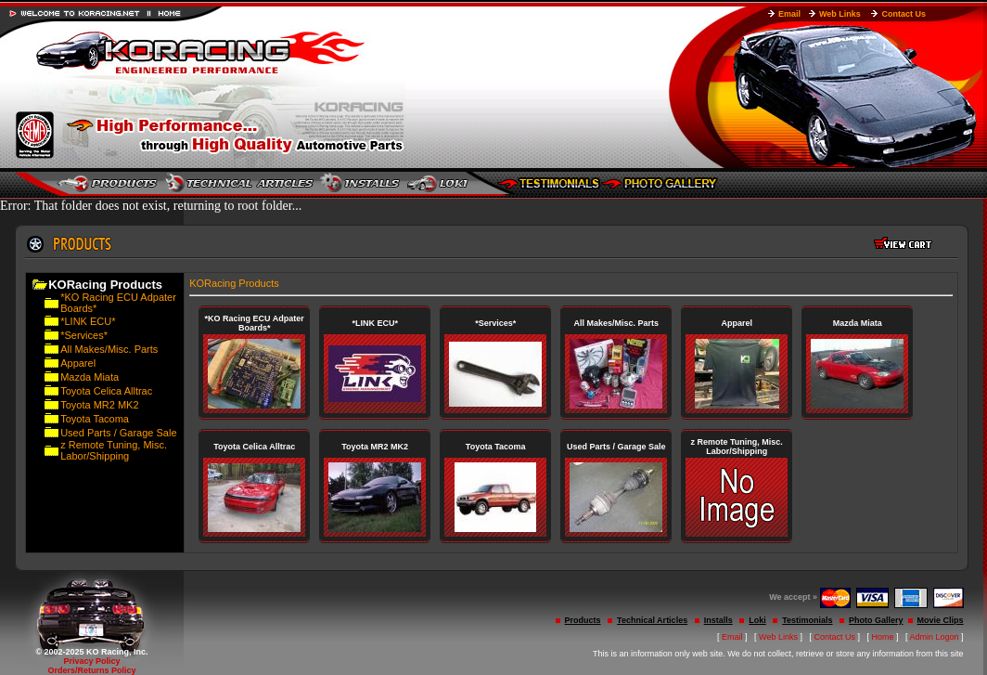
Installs (718, 620)
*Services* (84, 335)
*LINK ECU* (87, 321)
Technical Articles (652, 620)
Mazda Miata (89, 377)
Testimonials (807, 620)
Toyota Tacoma (94, 418)
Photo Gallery (876, 620)
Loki (757, 620)
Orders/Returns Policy (91, 670)
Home (883, 637)
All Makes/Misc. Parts (109, 349)
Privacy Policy (91, 661)
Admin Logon (934, 637)
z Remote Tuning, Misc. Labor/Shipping (113, 450)
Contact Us (903, 14)
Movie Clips (940, 620)
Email (789, 14)
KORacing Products (234, 283)
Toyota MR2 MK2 (99, 404)
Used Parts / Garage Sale (118, 432)
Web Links (840, 14)
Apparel (78, 363)
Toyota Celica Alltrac (106, 390)
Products (583, 620)
